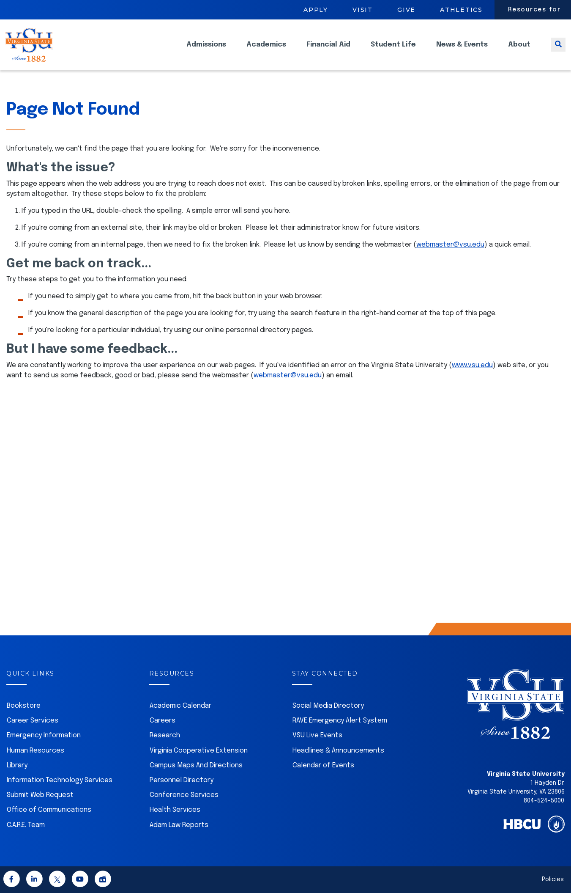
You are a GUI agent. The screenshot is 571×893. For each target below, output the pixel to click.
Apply (315, 10)
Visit (362, 10)
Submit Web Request (40, 795)
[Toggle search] (558, 51)
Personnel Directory (181, 780)
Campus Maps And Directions (196, 765)
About (519, 51)
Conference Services (184, 795)
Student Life (393, 51)
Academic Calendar (180, 705)
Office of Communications (49, 809)
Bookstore (24, 705)
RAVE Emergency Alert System (339, 720)
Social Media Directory (328, 705)
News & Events (462, 51)
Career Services (32, 720)
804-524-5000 (544, 801)
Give (406, 10)
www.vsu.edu (472, 365)
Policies (553, 879)
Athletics (461, 10)
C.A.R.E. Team (26, 825)
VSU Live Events (317, 735)
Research (165, 735)
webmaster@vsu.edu (450, 244)
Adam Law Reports (179, 825)
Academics (266, 51)
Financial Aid (328, 51)
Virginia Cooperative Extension (199, 750)
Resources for (534, 10)
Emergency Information (44, 735)
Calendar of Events (323, 765)
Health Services (175, 809)
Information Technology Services (59, 780)
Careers (162, 720)
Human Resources (35, 750)
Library (17, 765)
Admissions (206, 51)
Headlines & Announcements (338, 750)
